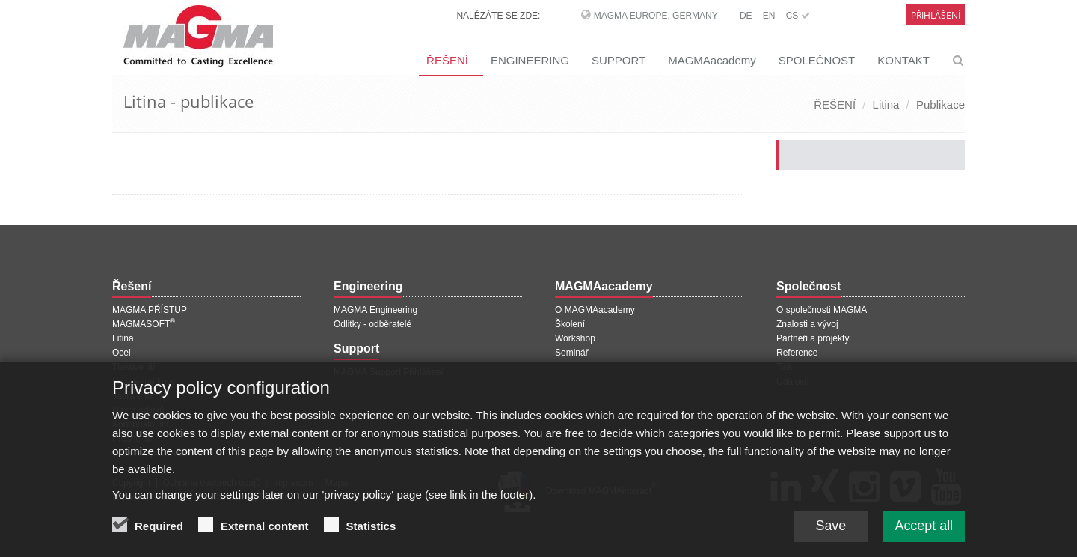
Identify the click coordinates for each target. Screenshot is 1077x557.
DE (746, 15)
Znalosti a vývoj (807, 324)
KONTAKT (903, 60)
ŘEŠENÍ (447, 60)
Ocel (121, 352)
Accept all (924, 528)
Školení (570, 324)
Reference (796, 352)
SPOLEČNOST (817, 60)
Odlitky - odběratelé (372, 324)
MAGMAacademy (712, 60)
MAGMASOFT (143, 324)
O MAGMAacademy (595, 310)
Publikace (940, 104)
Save (829, 528)
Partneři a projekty (812, 338)
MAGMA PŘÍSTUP (149, 310)
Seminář (572, 352)
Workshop (575, 338)
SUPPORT (618, 60)
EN (769, 15)
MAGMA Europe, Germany (656, 15)
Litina (886, 104)
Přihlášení (935, 15)
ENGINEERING (530, 60)
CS (798, 15)
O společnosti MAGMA (821, 310)
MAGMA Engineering (375, 310)
